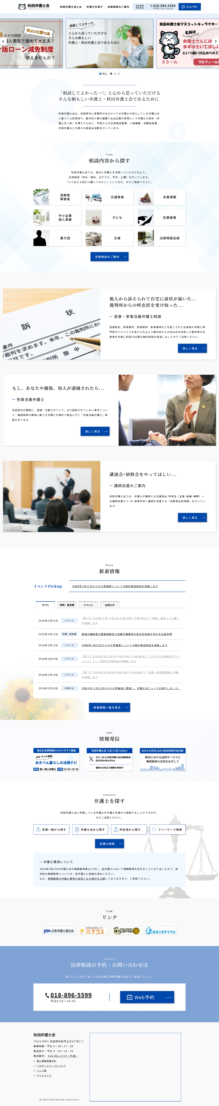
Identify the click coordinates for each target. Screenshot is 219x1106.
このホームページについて (51, 1065)
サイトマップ (44, 1075)
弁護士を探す (95, 7)
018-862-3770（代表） (63, 1056)
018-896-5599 (164, 5)
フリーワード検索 (170, 829)
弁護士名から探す (93, 829)
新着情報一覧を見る (107, 707)
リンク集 (42, 1070)
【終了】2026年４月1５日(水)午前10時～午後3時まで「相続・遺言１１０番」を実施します (131, 620)
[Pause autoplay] (103, 74)
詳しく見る (190, 348)
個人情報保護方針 (46, 1060)
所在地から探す (130, 829)
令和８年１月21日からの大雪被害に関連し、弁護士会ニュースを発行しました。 (131, 688)
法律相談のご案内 (118, 7)
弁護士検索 (107, 844)
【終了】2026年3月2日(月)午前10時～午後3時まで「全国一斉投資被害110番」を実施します (131, 674)
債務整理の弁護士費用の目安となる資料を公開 (76, 878)
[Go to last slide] (3, 41)
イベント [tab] (88, 605)
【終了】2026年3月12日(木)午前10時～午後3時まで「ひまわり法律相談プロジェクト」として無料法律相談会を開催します (131, 658)
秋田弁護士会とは (71, 7)
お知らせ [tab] (110, 605)
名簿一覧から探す (54, 829)
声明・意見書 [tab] (67, 605)
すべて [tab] (45, 605)
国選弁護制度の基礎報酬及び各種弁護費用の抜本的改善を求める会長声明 (127, 634)
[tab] (111, 74)
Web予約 (192, 7)
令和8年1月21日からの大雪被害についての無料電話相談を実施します (115, 586)
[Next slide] (215, 41)
